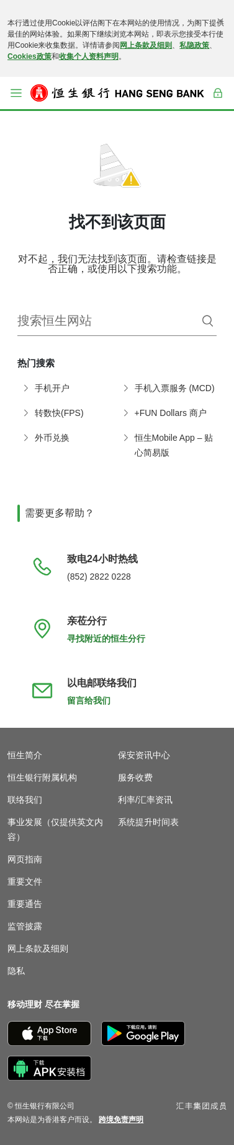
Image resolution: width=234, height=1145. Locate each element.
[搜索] (208, 321)
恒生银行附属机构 (42, 777)
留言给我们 (88, 700)
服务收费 (135, 777)
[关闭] (220, 21)
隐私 (16, 971)
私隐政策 (194, 45)
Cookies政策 (29, 56)
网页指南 (24, 859)
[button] (16, 93)
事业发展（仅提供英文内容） (55, 829)
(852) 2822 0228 (99, 576)
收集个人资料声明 (89, 56)
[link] (121, 1119)
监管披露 (24, 926)
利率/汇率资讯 (145, 800)
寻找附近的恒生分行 (106, 638)
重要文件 (24, 881)
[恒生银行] (117, 93)
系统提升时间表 (148, 822)
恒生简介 (24, 755)
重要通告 (24, 904)
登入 (218, 101)
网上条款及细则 (146, 45)
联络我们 (24, 800)
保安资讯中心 (144, 755)
